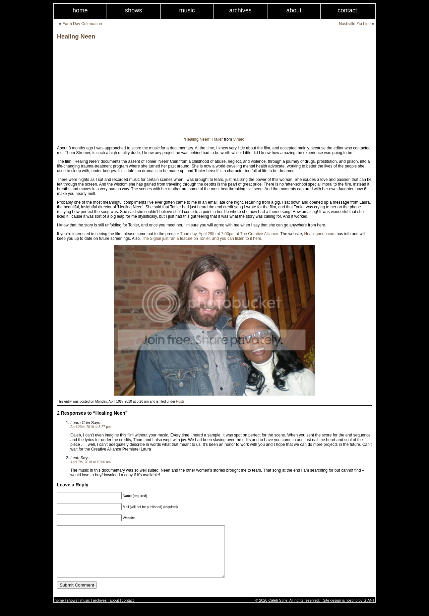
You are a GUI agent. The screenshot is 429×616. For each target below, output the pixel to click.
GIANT (369, 610)
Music (187, 10)
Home (80, 10)
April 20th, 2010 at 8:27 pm (90, 427)
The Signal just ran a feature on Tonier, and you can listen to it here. (202, 238)
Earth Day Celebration (82, 23)
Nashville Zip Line (355, 23)
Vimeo (238, 139)
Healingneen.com (319, 233)
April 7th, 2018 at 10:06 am (90, 462)
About (293, 10)
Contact (347, 10)
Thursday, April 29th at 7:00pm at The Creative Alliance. (229, 233)
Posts (180, 401)
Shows (133, 10)
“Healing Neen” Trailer (203, 139)
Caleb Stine (278, 610)
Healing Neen (76, 36)
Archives (240, 10)
